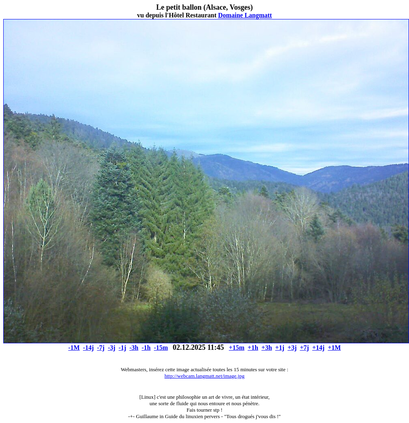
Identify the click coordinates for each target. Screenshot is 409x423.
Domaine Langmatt (245, 15)
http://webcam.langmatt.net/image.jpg (204, 376)
